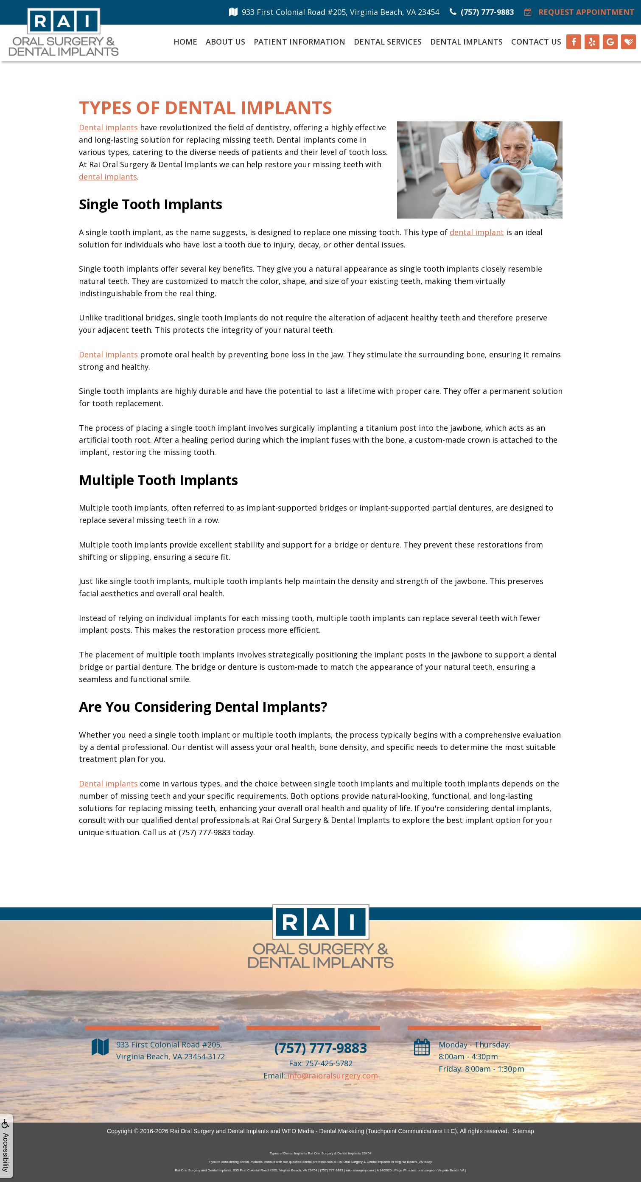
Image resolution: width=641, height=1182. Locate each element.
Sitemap (523, 1131)
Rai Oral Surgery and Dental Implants (219, 1131)
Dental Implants (466, 41)
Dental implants (108, 127)
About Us (225, 41)
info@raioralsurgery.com (332, 1075)
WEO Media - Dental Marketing (323, 1131)
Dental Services (388, 41)
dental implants (108, 176)
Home (185, 41)
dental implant (477, 232)
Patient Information (299, 41)
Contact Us (536, 41)
